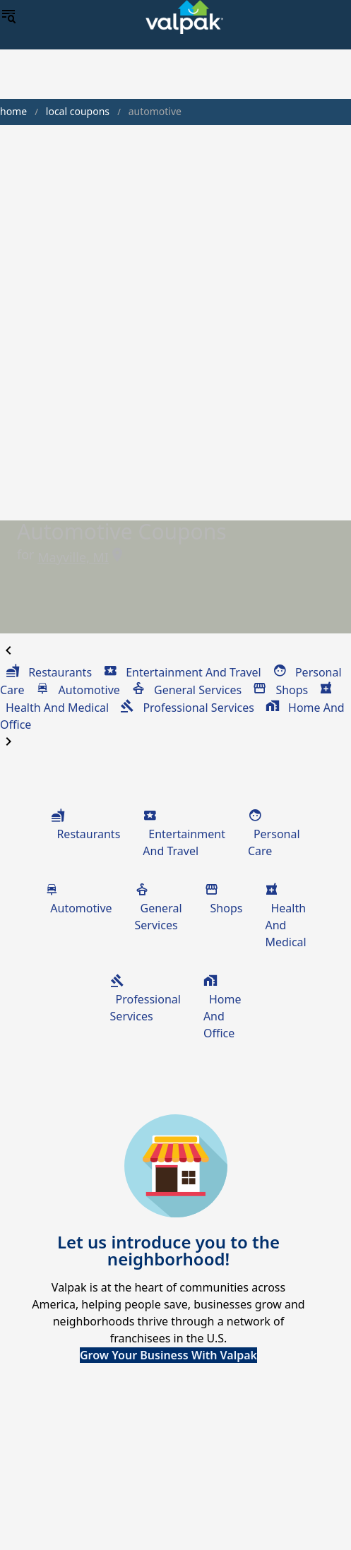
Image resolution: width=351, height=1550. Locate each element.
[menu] (8, 17)
